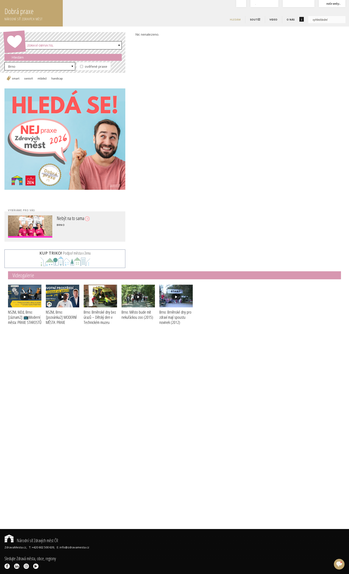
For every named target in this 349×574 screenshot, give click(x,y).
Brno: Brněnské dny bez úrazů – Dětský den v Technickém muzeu (100, 319)
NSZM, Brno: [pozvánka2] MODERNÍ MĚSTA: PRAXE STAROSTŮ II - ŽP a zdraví (61, 322)
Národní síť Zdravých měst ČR (31, 540)
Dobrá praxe (33, 13)
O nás (291, 19)
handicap (57, 78)
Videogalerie (23, 275)
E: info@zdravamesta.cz (73, 547)
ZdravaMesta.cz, (15, 547)
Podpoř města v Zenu (65, 253)
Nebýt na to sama (73, 218)
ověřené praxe (93, 66)
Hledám (235, 19)
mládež (42, 78)
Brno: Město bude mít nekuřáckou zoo (137, 314)
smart (16, 78)
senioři (28, 78)
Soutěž (255, 19)
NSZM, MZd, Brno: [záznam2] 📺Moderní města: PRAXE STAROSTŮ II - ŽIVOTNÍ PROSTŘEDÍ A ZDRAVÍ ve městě (24, 322)
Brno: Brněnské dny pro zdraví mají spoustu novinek (175, 317)
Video (274, 19)
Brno (11, 66)
